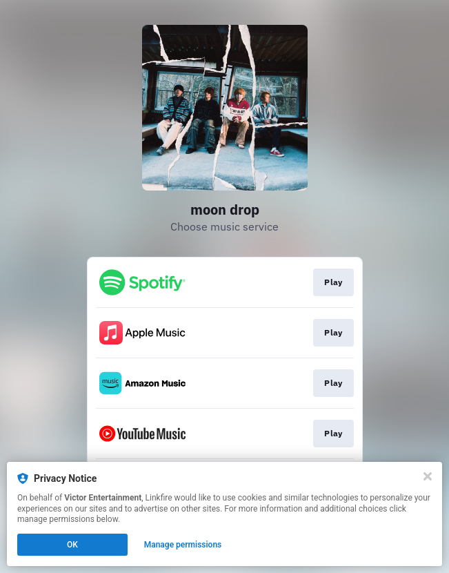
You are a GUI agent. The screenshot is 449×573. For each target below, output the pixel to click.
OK (72, 545)
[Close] (428, 476)
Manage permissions (183, 545)
